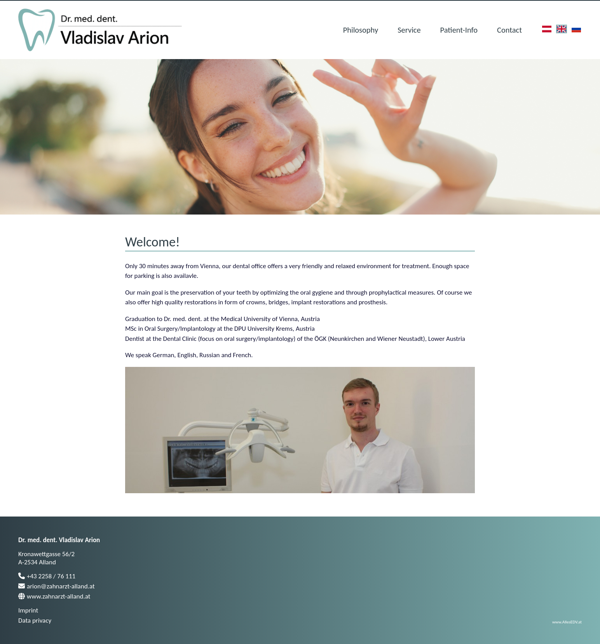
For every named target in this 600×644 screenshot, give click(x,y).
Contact (509, 30)
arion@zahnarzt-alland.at (56, 586)
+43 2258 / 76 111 (46, 576)
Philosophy (360, 30)
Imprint (28, 610)
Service (409, 30)
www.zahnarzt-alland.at (54, 596)
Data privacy (34, 620)
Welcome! (152, 242)
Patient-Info (459, 30)
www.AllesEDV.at (567, 622)
